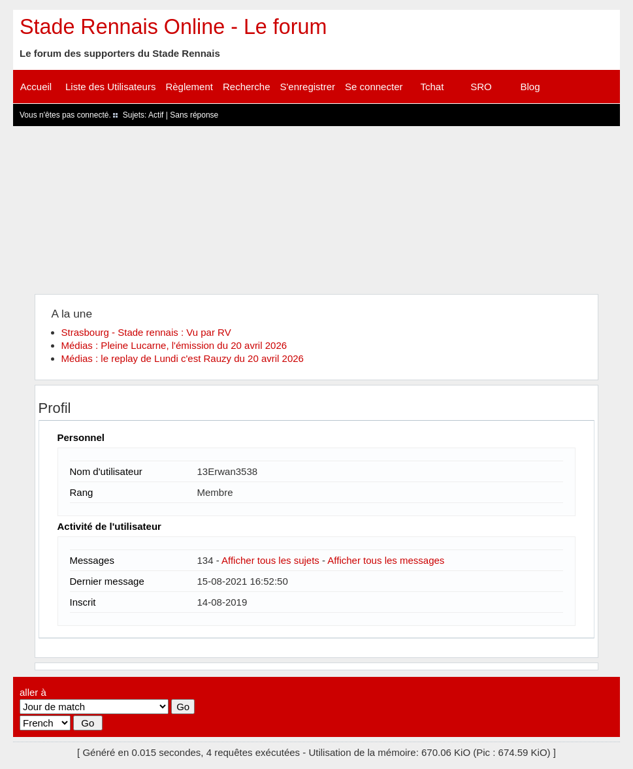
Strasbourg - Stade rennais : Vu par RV (146, 332)
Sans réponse (194, 115)
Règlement (189, 86)
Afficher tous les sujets (270, 560)
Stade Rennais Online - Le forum (173, 27)
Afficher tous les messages (385, 560)
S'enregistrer (308, 86)
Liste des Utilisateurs (110, 86)
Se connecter (373, 86)
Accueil (36, 86)
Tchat (432, 86)
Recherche (246, 86)
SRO (481, 86)
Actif (155, 115)
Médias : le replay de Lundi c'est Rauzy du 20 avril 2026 (182, 358)
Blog (530, 86)
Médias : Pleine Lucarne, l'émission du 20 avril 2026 (174, 345)
